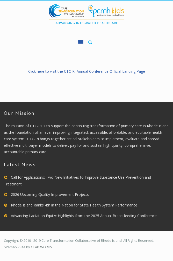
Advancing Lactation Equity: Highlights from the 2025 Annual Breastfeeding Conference (84, 215)
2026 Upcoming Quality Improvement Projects (50, 194)
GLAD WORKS (41, 247)
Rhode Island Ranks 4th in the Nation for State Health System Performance (74, 205)
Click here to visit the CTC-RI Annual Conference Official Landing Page (86, 71)
